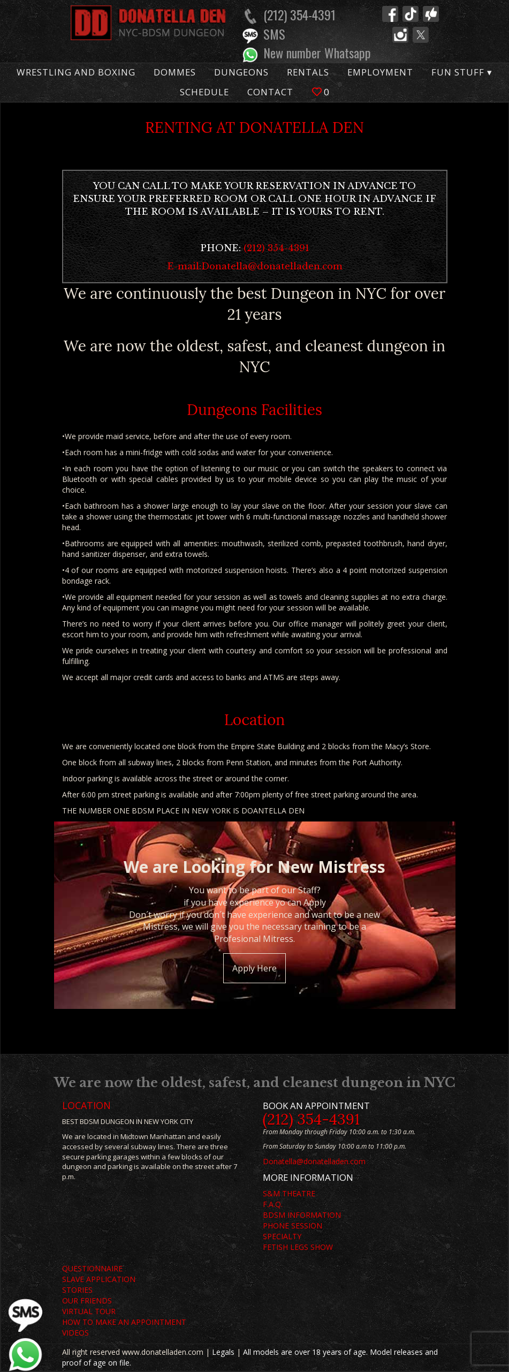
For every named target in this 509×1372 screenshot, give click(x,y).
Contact (270, 92)
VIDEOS (75, 1333)
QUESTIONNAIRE (92, 1268)
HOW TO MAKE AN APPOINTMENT (124, 1322)
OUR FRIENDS (87, 1300)
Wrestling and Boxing (76, 72)
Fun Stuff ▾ (461, 72)
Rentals (308, 72)
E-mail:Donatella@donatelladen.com (255, 266)
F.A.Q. (273, 1204)
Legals (223, 1352)
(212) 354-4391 (276, 248)
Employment (380, 72)
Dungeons (241, 72)
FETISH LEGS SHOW (298, 1247)
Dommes (175, 72)
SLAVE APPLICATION (98, 1279)
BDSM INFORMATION (302, 1215)
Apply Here (254, 968)
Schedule (204, 92)
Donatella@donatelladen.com (314, 1161)
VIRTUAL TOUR (89, 1311)
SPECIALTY (282, 1236)
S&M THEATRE (289, 1193)
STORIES (77, 1290)
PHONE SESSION (292, 1225)
